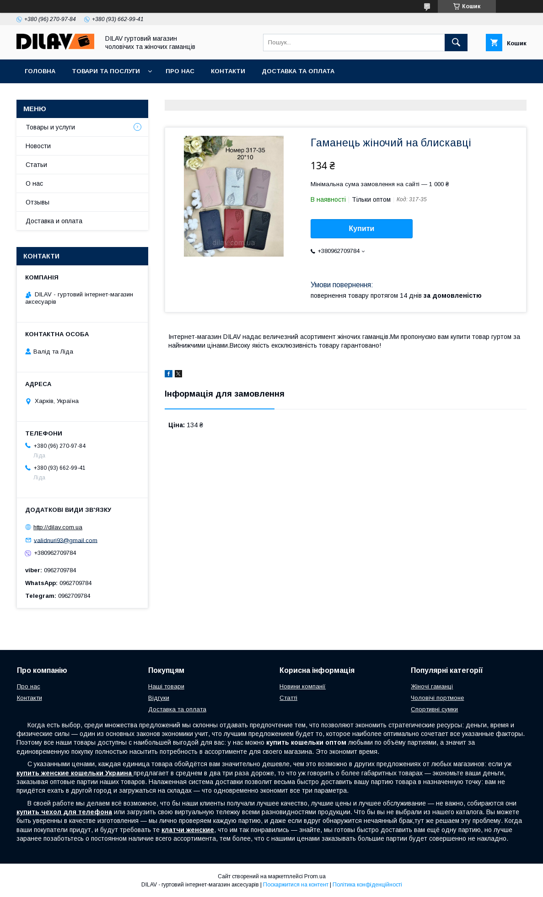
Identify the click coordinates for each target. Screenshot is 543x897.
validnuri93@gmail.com (65, 540)
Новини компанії (303, 686)
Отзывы (37, 202)
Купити (362, 228)
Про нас (180, 71)
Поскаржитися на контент (295, 884)
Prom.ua (315, 876)
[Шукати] (456, 42)
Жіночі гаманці (432, 686)
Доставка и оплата (54, 221)
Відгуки (158, 697)
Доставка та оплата (298, 71)
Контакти (228, 71)
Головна (40, 71)
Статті (288, 697)
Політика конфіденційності (367, 884)
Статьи (36, 164)
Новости (38, 146)
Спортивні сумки (434, 709)
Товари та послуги (106, 71)
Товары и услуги (50, 127)
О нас (34, 183)
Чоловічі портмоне (437, 697)
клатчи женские (187, 829)
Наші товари (166, 686)
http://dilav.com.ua (57, 527)
